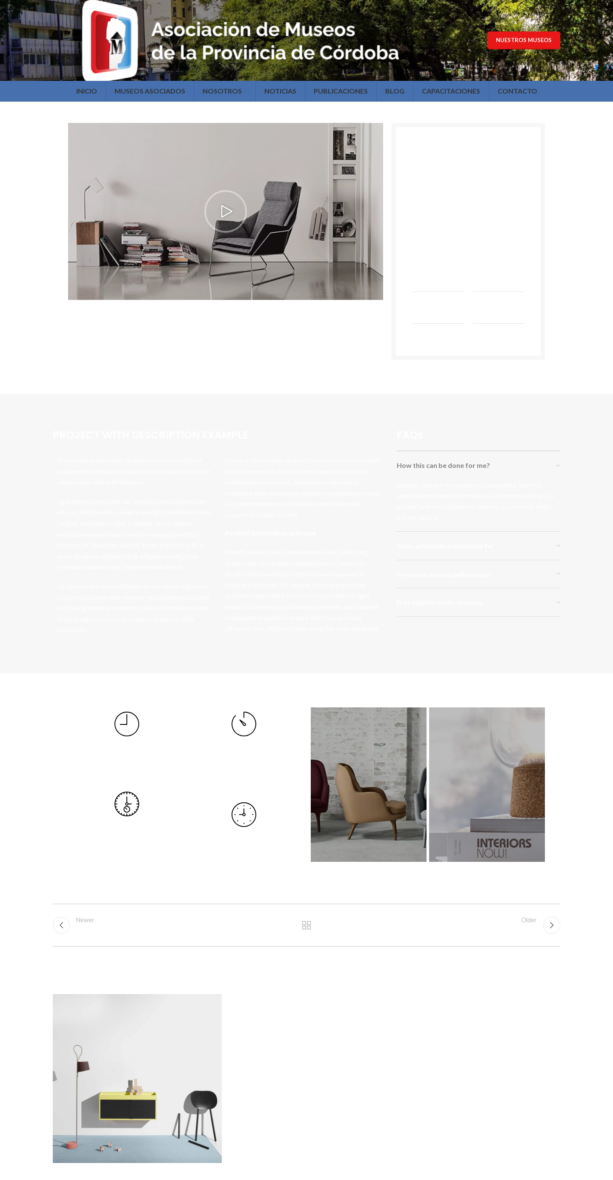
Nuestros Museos (524, 40)
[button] (225, 211)
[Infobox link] (126, 745)
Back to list (306, 925)
